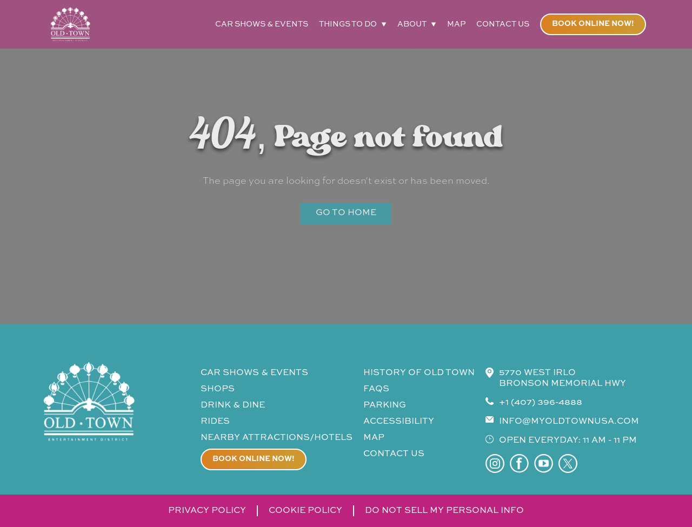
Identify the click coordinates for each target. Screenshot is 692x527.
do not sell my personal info (444, 510)
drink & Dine (233, 405)
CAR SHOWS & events (254, 373)
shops (218, 389)
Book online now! (593, 24)
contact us (502, 24)
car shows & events (261, 24)
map (456, 24)
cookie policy (305, 510)
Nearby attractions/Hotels (276, 437)
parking (384, 405)
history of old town (419, 373)
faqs (376, 389)
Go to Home (346, 213)
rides (215, 421)
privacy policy (207, 510)
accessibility (398, 421)
